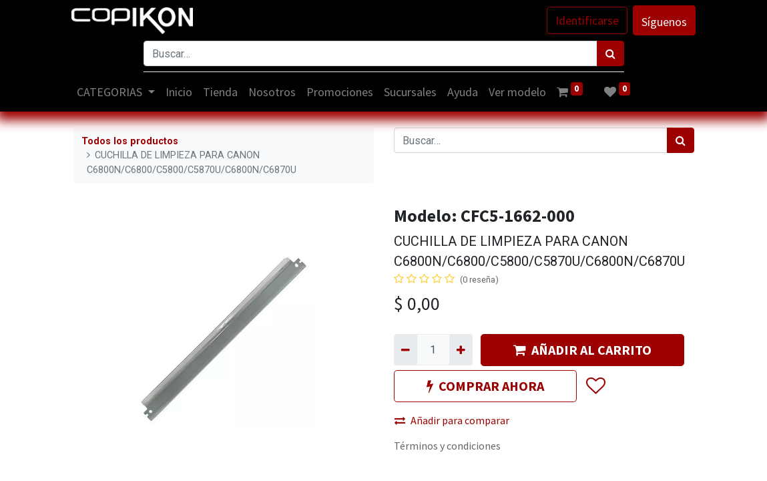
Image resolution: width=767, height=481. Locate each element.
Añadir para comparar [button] (452, 420)
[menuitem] (180, 91)
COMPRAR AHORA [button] (485, 385)
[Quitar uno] (405, 349)
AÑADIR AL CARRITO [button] (582, 349)
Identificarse (585, 20)
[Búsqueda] (610, 53)
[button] (595, 386)
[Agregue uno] (461, 349)
